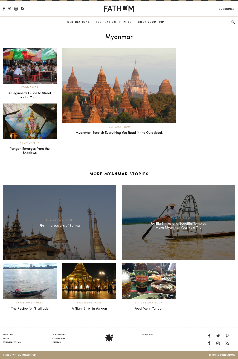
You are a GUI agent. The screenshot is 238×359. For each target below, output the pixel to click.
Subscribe (226, 9)
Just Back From (119, 126)
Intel (127, 22)
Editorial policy (12, 342)
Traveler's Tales (89, 302)
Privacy (56, 342)
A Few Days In (30, 142)
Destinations (78, 22)
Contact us (58, 338)
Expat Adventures (29, 302)
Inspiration (106, 22)
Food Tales (29, 87)
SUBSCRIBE (147, 334)
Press (6, 338)
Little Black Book (149, 302)
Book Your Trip (151, 22)
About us (8, 334)
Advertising (58, 334)
